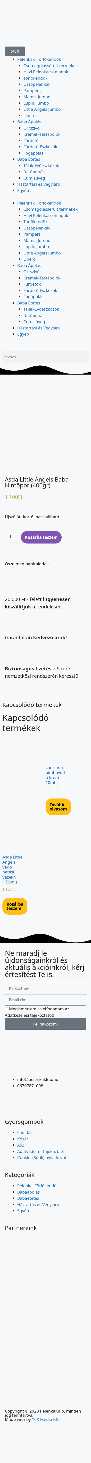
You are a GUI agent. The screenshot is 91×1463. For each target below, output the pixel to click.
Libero (30, 115)
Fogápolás (33, 153)
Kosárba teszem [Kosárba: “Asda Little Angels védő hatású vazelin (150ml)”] (15, 906)
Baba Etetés (28, 159)
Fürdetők (32, 140)
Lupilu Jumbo (36, 103)
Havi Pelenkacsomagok (46, 71)
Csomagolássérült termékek (51, 65)
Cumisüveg (34, 178)
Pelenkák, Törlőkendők (39, 59)
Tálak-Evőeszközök (41, 165)
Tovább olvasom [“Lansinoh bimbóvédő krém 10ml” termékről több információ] (58, 807)
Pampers (32, 90)
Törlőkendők (36, 78)
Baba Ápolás (29, 121)
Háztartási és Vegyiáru (38, 184)
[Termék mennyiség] (12, 537)
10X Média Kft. (46, 1419)
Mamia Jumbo (37, 96)
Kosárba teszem (41, 537)
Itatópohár (34, 171)
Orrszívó (32, 128)
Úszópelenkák (37, 84)
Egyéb (23, 190)
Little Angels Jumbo (42, 109)
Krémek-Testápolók (42, 134)
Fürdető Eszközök (40, 146)
